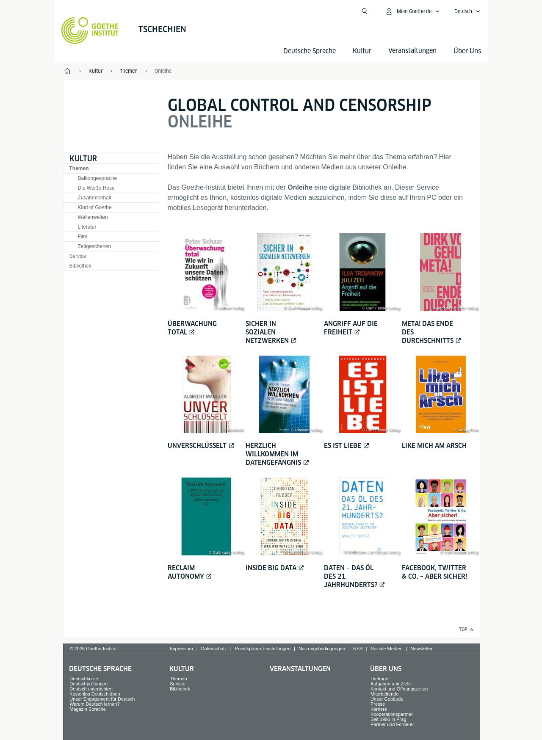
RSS (358, 648)
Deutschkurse (83, 678)
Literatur (87, 227)
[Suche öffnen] (364, 11)
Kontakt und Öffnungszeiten (399, 688)
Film (83, 237)
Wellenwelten (93, 217)
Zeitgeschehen (94, 246)
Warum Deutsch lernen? (94, 704)
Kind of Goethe (95, 207)
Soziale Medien (386, 648)
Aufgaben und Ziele (391, 683)
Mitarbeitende (385, 693)
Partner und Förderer (392, 724)
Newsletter (421, 648)
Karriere (379, 709)
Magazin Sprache (87, 709)
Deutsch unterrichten (91, 688)
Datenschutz (214, 648)
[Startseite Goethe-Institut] (90, 30)
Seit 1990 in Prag (388, 719)
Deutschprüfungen (88, 683)
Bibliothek (80, 266)
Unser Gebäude (387, 698)
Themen (79, 168)
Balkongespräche (97, 178)
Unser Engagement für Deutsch (102, 698)
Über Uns (467, 51)
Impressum (181, 648)
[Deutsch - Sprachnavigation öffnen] (467, 11)
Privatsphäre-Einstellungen (262, 648)
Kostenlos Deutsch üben (94, 693)
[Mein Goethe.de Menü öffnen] (412, 11)
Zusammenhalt (94, 198)
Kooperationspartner (392, 714)
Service (77, 256)
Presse (378, 704)
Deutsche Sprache (309, 51)
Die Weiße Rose (96, 188)
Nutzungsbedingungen (322, 648)
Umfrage (379, 678)
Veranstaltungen (300, 669)
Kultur (362, 51)
